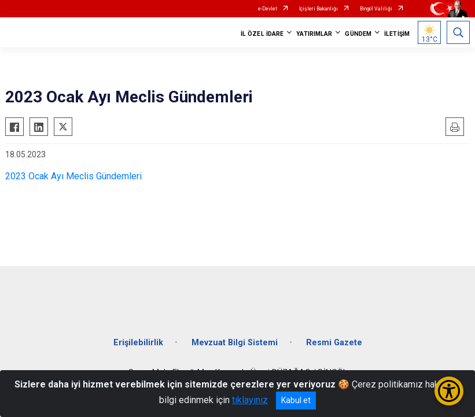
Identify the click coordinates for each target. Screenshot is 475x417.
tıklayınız (250, 399)
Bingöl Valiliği (376, 9)
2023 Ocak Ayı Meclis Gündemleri (73, 176)
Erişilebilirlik (138, 343)
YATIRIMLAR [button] (314, 34)
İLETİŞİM (397, 34)
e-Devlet (267, 9)
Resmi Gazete (334, 343)
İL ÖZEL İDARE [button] (262, 34)
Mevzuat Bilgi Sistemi (235, 343)
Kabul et (296, 400)
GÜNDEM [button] (358, 34)
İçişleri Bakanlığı (318, 9)
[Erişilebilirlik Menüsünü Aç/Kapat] (449, 391)
